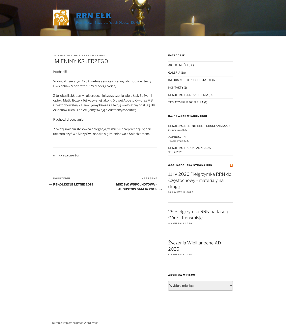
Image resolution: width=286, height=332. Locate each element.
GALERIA (174, 72)
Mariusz (99, 55)
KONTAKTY (175, 87)
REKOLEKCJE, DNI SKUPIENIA (188, 95)
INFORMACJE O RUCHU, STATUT (190, 80)
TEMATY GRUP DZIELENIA (186, 102)
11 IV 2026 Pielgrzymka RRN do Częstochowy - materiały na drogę (199, 180)
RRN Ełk (94, 15)
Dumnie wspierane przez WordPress (75, 322)
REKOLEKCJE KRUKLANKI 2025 (189, 147)
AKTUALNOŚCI (69, 155)
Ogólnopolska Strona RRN (190, 165)
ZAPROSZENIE (178, 137)
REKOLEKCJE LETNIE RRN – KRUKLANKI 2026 (199, 125)
